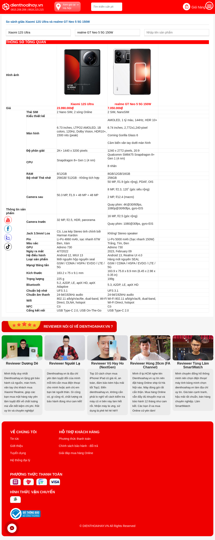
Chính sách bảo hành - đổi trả (78, 446)
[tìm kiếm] (117, 6)
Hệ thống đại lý (20, 460)
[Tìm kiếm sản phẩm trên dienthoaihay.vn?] (106, 7)
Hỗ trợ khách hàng (80, 432)
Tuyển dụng (18, 453)
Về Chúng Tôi (23, 432)
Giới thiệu (16, 446)
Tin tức (14, 438)
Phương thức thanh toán (75, 438)
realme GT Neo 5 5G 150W (133, 104)
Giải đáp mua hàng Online (76, 453)
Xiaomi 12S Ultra (82, 104)
